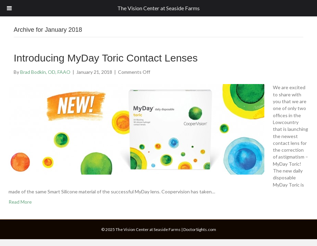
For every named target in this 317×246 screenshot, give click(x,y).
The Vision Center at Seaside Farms (158, 8)
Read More (20, 202)
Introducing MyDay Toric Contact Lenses (106, 58)
